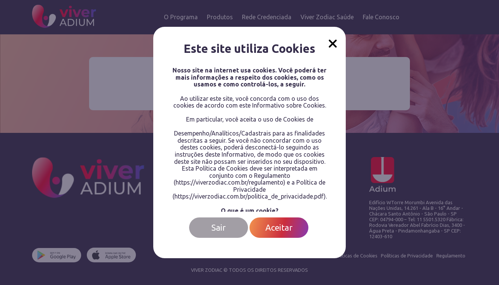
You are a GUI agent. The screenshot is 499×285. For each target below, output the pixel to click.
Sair (218, 227)
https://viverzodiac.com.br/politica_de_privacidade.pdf (249, 196)
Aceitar (279, 227)
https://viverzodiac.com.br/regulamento (229, 182)
